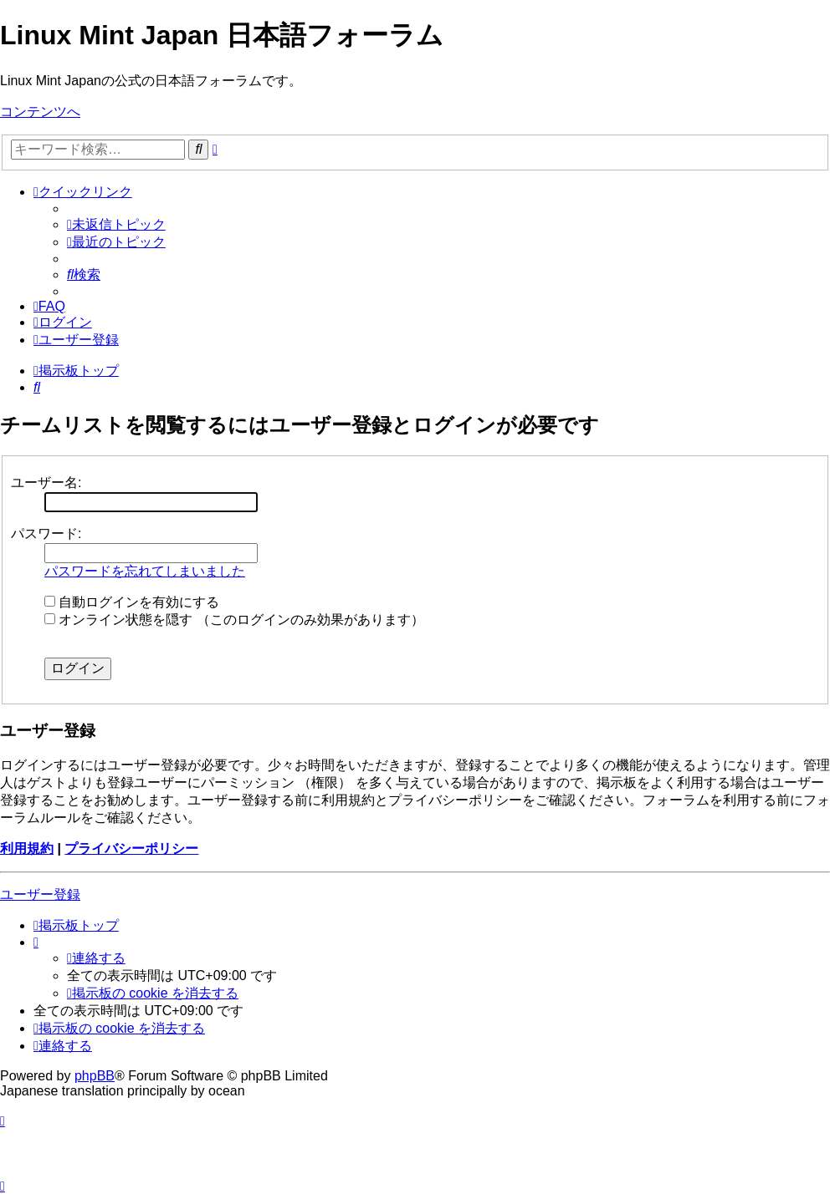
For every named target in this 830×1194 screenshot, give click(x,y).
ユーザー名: (46, 482)
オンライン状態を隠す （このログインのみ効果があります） (234, 619)
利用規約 (27, 848)
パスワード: (46, 533)
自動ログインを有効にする (131, 602)
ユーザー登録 (40, 894)
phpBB (94, 1076)
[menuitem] (116, 224)
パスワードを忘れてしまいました (144, 571)
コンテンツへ (40, 111)
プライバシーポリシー (131, 848)
